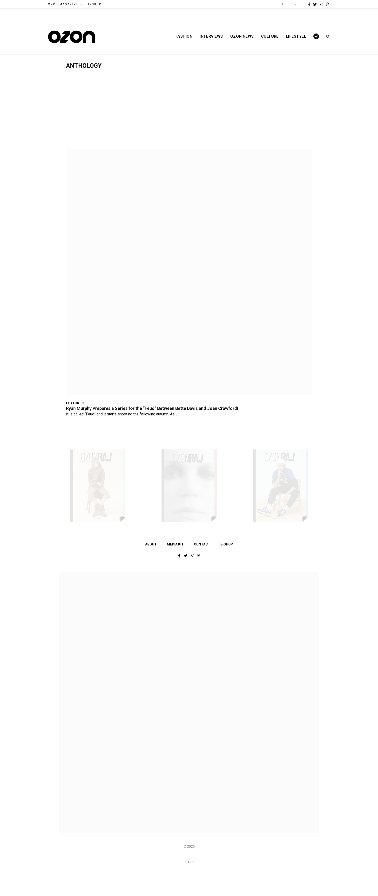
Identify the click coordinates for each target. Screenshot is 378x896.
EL (284, 4)
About (151, 544)
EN (294, 4)
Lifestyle (296, 36)
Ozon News (242, 36)
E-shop (226, 544)
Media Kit (175, 544)
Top (189, 862)
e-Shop (94, 4)
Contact (202, 544)
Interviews (211, 36)
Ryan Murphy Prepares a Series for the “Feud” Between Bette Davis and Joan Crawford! (152, 408)
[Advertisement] (189, 105)
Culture (270, 36)
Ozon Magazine (63, 4)
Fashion (184, 36)
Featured (75, 403)
